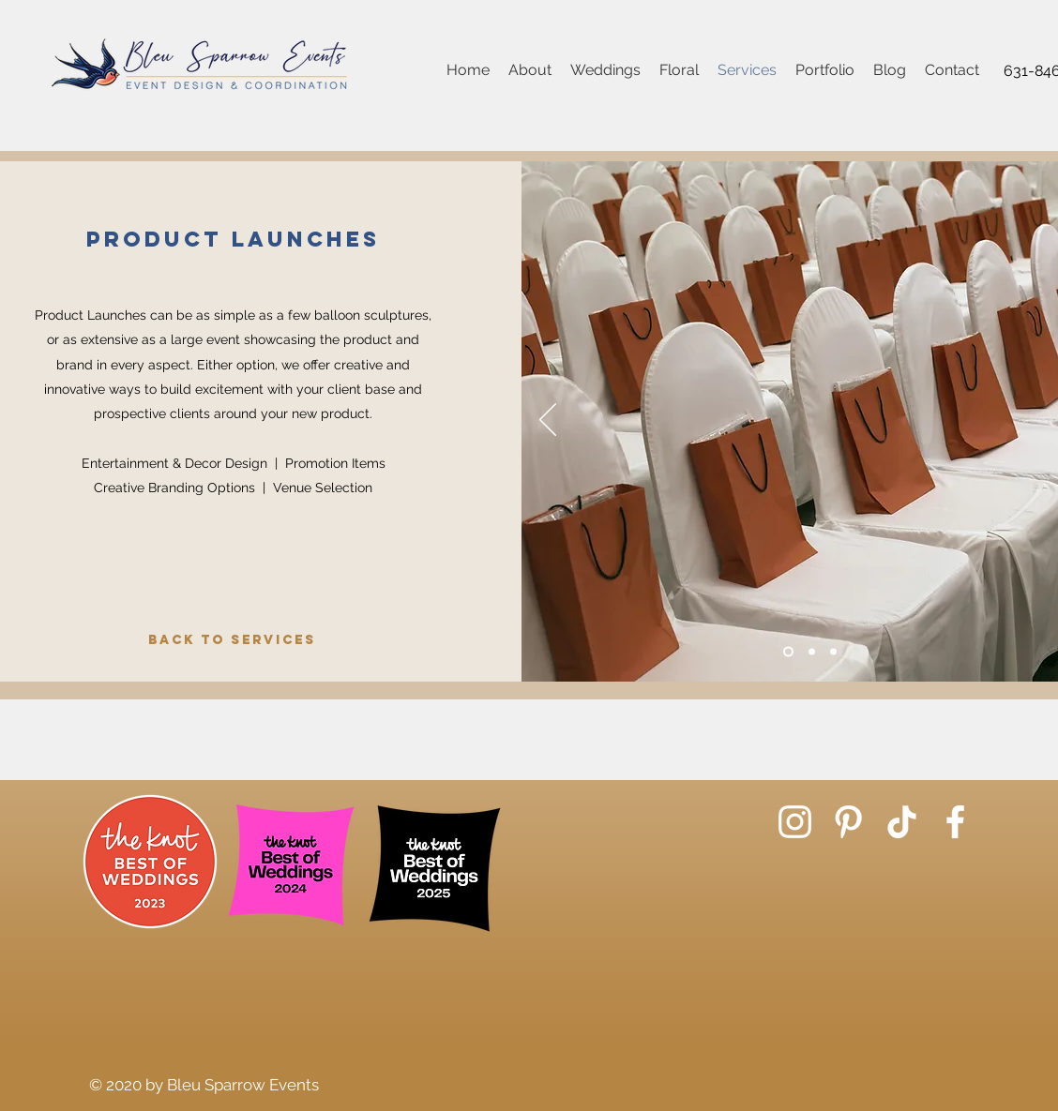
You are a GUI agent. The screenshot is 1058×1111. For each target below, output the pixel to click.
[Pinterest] (848, 822)
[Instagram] (795, 822)
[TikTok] (902, 822)
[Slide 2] (812, 652)
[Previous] (547, 421)
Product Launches (233, 239)
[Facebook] (955, 822)
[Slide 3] (833, 652)
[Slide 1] (788, 652)
